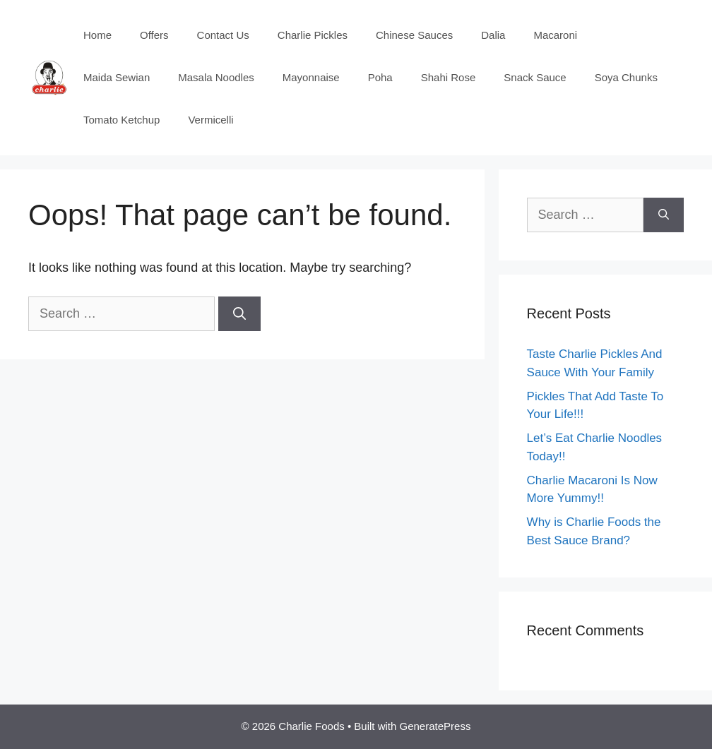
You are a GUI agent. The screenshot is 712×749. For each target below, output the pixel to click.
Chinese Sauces (414, 35)
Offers (154, 35)
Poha (380, 77)
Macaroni (555, 35)
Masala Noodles (216, 77)
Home (97, 35)
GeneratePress (435, 726)
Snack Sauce (535, 77)
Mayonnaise (311, 77)
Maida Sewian (116, 77)
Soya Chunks (626, 77)
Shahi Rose (448, 77)
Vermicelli (210, 120)
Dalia (493, 35)
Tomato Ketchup (121, 120)
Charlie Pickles (313, 35)
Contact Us (223, 35)
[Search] (239, 313)
